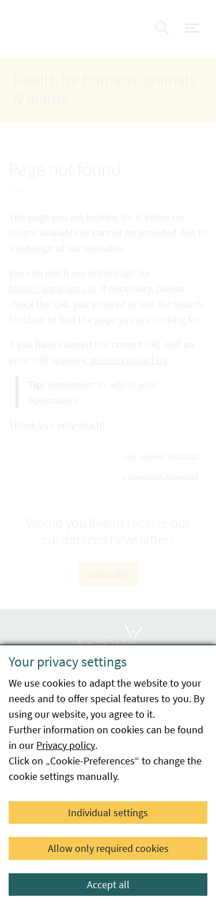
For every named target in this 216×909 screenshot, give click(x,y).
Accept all (108, 884)
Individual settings (108, 812)
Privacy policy (65, 745)
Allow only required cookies (108, 848)
